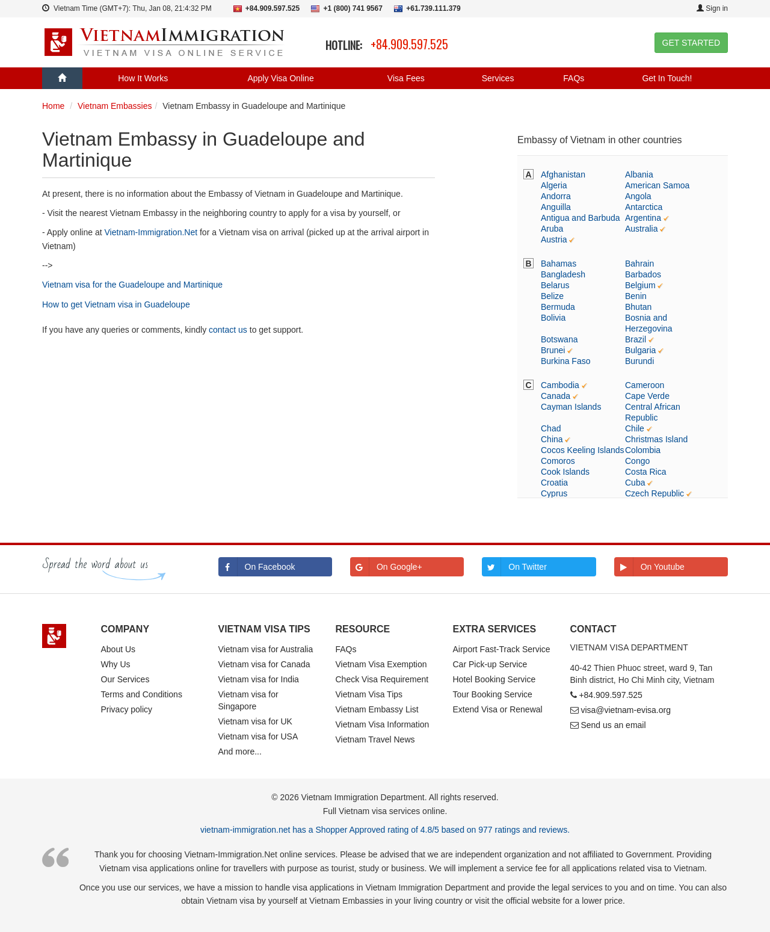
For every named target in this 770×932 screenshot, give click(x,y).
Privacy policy (127, 709)
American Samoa (657, 185)
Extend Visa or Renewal (498, 709)
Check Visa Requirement (382, 679)
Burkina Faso (565, 361)
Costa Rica (645, 472)
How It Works (143, 78)
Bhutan (638, 307)
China (552, 439)
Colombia (643, 450)
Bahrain (639, 263)
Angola (638, 196)
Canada (555, 396)
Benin (636, 296)
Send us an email (613, 725)
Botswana (559, 339)
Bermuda (558, 307)
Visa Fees (406, 78)
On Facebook (256, 566)
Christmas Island (656, 439)
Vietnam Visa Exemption (381, 664)
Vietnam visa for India (258, 679)
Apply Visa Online (280, 78)
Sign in (712, 8)
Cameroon (644, 385)
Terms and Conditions (141, 694)
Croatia (554, 482)
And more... (240, 751)
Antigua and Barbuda (580, 218)
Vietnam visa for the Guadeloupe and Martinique (132, 284)
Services (498, 78)
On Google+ (386, 566)
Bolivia (553, 317)
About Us (118, 649)
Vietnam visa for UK (255, 721)
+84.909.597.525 (409, 44)
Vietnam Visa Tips (369, 694)
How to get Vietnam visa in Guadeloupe (116, 304)
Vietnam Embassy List (377, 709)
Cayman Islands (571, 407)
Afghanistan (563, 174)
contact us (228, 330)
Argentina (643, 218)
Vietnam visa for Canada (264, 664)
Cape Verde (647, 396)
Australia (641, 228)
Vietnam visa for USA (258, 736)
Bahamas (558, 263)
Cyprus (554, 493)
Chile (634, 428)
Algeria (554, 185)
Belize (552, 296)
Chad (551, 428)
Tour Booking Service (492, 694)
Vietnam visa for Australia (265, 649)
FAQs (573, 78)
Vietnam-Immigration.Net (151, 232)
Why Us (116, 664)
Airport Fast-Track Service (501, 649)
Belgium (640, 285)
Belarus (555, 285)
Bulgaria (640, 350)
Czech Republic (654, 493)
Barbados (643, 274)
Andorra (556, 196)
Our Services (125, 679)
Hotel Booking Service (494, 679)
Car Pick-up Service (490, 664)
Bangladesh (563, 274)
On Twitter (514, 566)
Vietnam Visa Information (383, 724)
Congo (637, 461)
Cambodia (560, 385)
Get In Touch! (667, 78)
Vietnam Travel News (375, 739)
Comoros (558, 461)
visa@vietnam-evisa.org (626, 710)
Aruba (552, 228)
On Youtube (649, 566)
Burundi (639, 361)
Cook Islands (565, 472)
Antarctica (643, 207)
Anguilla (556, 207)
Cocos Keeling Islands (582, 450)
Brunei (553, 350)
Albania (639, 174)
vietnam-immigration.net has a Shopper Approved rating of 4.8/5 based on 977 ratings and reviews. (385, 830)
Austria (554, 239)
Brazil (635, 339)
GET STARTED (691, 43)
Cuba (635, 482)
